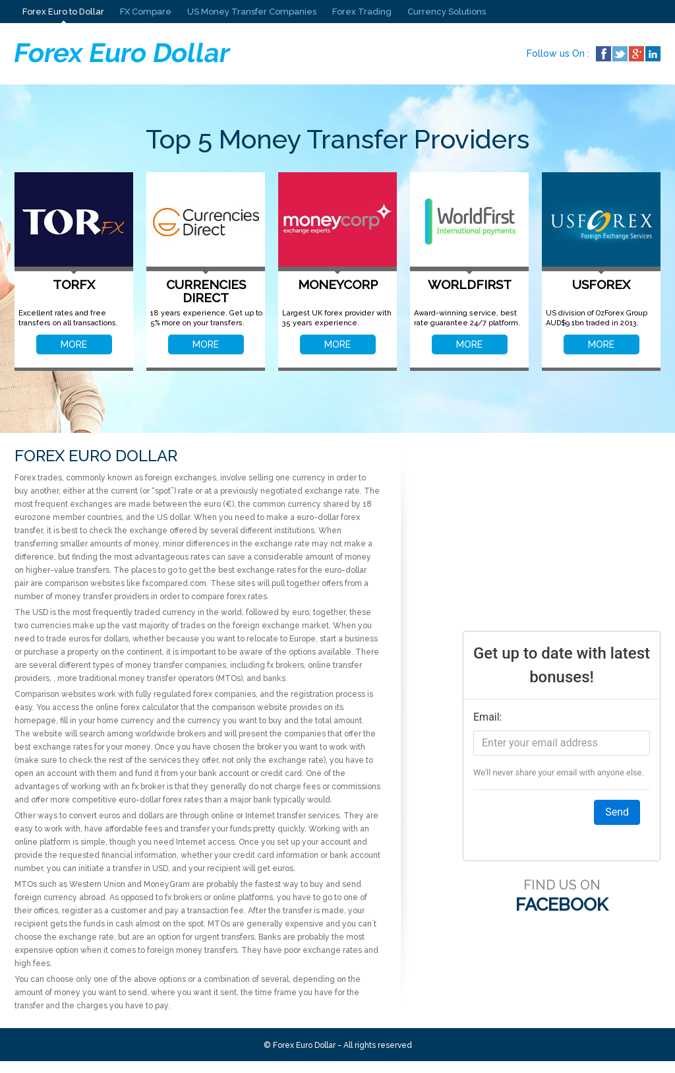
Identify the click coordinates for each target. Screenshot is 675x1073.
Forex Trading (362, 11)
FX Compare (145, 11)
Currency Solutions (446, 11)
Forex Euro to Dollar (63, 11)
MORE (74, 344)
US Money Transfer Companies (251, 11)
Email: (487, 717)
